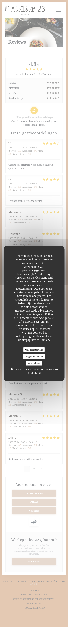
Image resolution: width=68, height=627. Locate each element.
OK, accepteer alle (34, 349)
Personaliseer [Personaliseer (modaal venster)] (34, 363)
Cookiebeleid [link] (34, 373)
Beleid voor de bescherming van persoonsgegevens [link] (35, 369)
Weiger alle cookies (34, 356)
